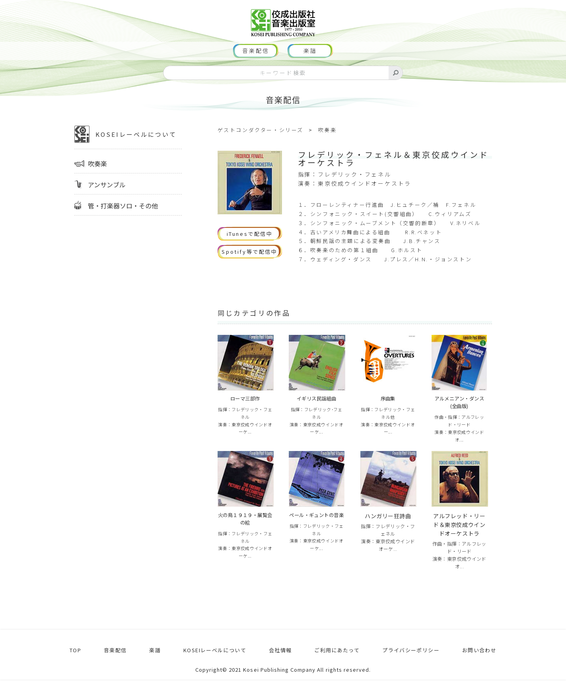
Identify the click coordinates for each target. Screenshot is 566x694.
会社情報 (276, 665)
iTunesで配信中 (250, 246)
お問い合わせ (479, 665)
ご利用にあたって (332, 665)
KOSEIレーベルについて (125, 146)
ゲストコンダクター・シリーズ (260, 142)
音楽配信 (255, 64)
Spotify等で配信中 (249, 264)
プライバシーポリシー (409, 665)
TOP (73, 665)
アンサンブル (107, 197)
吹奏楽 (97, 176)
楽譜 (310, 64)
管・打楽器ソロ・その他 (123, 218)
